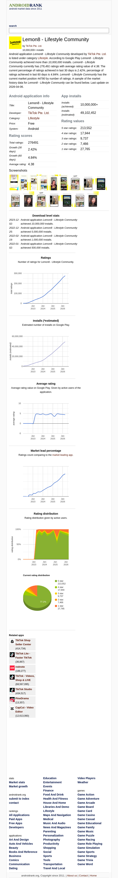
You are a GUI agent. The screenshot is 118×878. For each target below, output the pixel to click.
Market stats (17, 782)
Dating (13, 868)
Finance (48, 790)
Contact (83, 875)
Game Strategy (87, 856)
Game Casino (86, 815)
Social (47, 851)
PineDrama (22, 698)
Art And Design (19, 839)
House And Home (54, 802)
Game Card (85, 811)
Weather (83, 782)
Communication (19, 864)
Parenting (49, 831)
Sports (47, 856)
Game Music (86, 831)
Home (93, 875)
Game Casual (86, 819)
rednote (20, 666)
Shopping (49, 847)
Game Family (86, 827)
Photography (51, 839)
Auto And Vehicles (21, 843)
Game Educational (89, 823)
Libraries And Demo (56, 806)
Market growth (18, 786)
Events (47, 786)
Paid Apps (15, 819)
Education (49, 778)
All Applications (19, 815)
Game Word (85, 864)
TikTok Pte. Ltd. (34, 46)
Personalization (53, 835)
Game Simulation (89, 847)
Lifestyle (43, 58)
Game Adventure (88, 798)
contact (14, 802)
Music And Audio (54, 823)
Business (15, 856)
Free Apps (15, 823)
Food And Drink (53, 794)
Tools (46, 860)
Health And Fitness (55, 798)
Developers (16, 827)
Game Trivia (85, 860)
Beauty (13, 847)
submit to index (19, 798)
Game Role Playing (90, 843)
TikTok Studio (23, 689)
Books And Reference (23, 851)
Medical (48, 819)
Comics (14, 860)
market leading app (62, 455)
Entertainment (52, 782)
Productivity (51, 843)
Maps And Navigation (57, 815)
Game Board (86, 806)
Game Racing (86, 839)
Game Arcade (86, 802)
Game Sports (86, 851)
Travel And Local (54, 868)
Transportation (52, 864)
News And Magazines (57, 827)
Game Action (86, 794)
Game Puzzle (86, 835)
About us (72, 875)
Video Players (87, 778)
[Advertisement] (59, 16)
